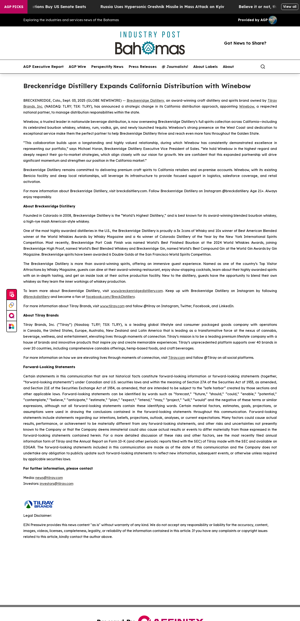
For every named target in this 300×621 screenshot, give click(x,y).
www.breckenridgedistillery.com (137, 291)
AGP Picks (13, 7)
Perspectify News (107, 66)
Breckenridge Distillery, (146, 100)
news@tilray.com (49, 478)
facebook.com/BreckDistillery (110, 297)
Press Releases (143, 66)
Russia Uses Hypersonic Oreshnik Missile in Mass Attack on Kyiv (166, 6)
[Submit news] (11, 294)
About (228, 66)
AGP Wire (77, 66)
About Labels (205, 66)
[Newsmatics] (11, 326)
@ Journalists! (175, 66)
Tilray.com (176, 357)
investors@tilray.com (56, 483)
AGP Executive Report (43, 66)
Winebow (246, 106)
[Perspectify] (11, 305)
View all (289, 6)
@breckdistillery (36, 297)
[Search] (263, 66)
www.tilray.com (112, 306)
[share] (274, 67)
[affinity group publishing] (11, 316)
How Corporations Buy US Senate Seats (50, 6)
